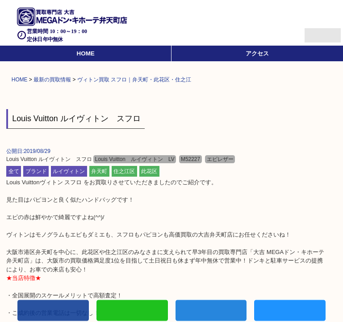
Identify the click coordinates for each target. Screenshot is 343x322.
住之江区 (124, 171)
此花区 (149, 171)
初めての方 (132, 311)
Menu (313, 31)
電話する (53, 311)
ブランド (36, 171)
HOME (86, 53)
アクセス (257, 53)
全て (13, 171)
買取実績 (290, 311)
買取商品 (211, 311)
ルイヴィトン (69, 171)
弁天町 (99, 171)
